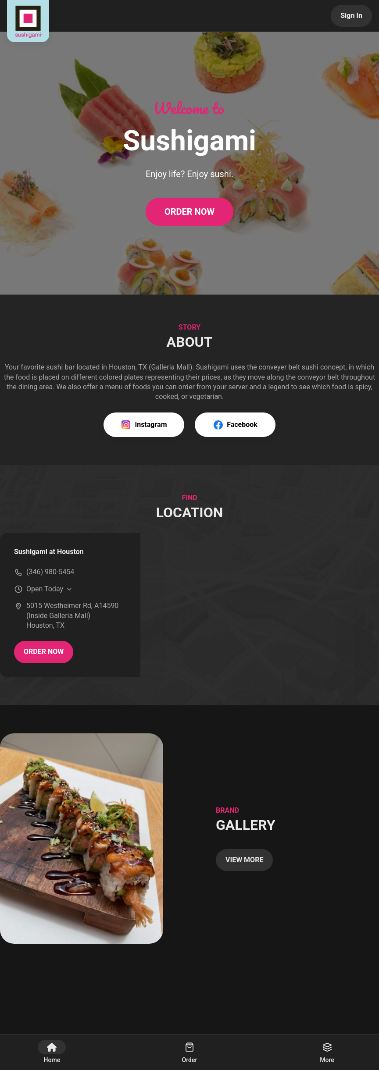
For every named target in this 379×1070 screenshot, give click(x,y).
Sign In (351, 15)
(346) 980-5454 (50, 572)
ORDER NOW (189, 211)
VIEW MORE (244, 860)
